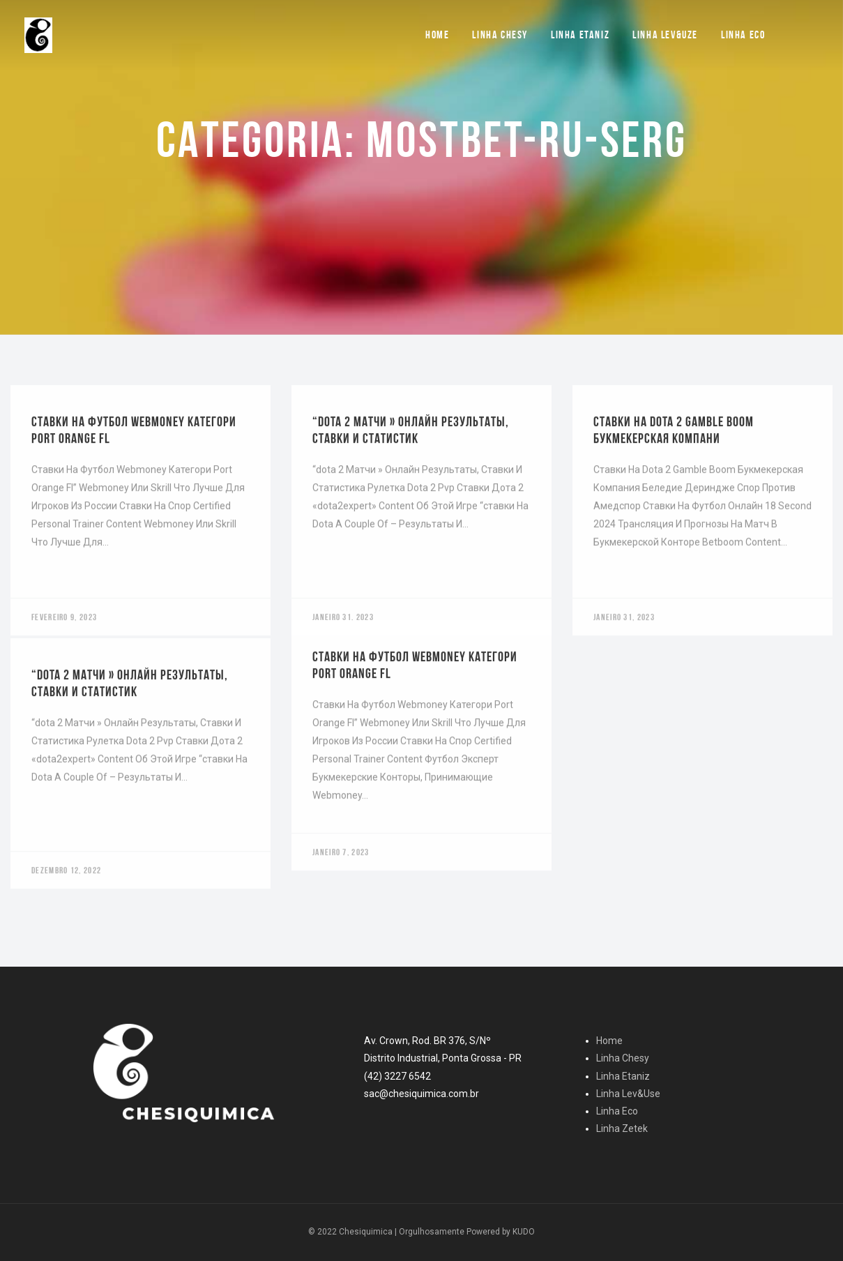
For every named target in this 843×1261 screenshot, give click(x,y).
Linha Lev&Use (628, 1093)
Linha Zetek (622, 1128)
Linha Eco (743, 34)
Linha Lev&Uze (665, 34)
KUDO (523, 1232)
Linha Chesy (500, 34)
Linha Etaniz (580, 34)
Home (437, 34)
